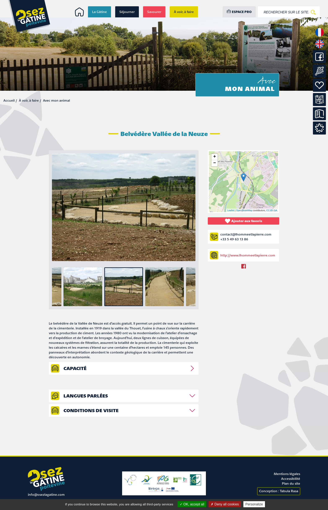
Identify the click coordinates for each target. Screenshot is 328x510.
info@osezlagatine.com (46, 494)
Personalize (254, 504)
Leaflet (230, 210)
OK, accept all (192, 504)
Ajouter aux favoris (243, 221)
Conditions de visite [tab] (91, 410)
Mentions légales (287, 474)
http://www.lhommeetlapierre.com (247, 255)
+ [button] (214, 157)
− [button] (214, 163)
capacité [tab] (75, 368)
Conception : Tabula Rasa (278, 491)
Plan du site (291, 483)
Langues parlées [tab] (85, 396)
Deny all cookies (225, 504)
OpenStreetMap (244, 210)
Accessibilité (290, 478)
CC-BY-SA (271, 210)
